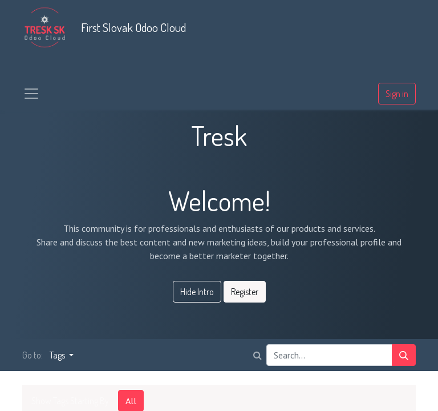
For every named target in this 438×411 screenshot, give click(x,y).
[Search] (404, 355)
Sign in (397, 93)
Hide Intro (197, 291)
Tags (58, 355)
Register (244, 291)
